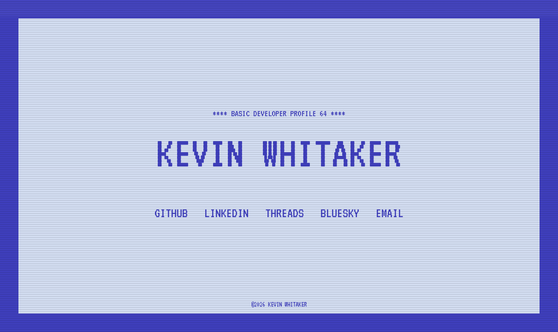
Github (171, 213)
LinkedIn (226, 213)
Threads (284, 213)
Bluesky (340, 213)
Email (390, 213)
